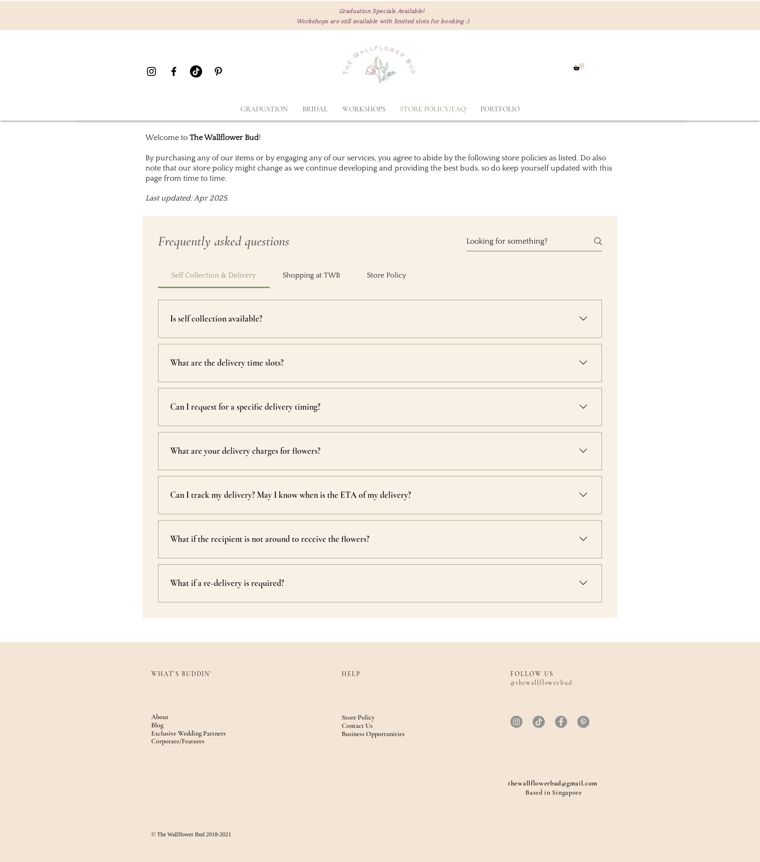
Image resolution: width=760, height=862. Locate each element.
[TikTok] (196, 71)
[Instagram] (516, 722)
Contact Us (357, 726)
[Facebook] (561, 722)
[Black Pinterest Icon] (218, 71)
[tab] (213, 275)
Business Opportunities (373, 734)
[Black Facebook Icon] (174, 71)
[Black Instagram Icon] (151, 71)
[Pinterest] (583, 722)
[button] (579, 66)
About (160, 717)
